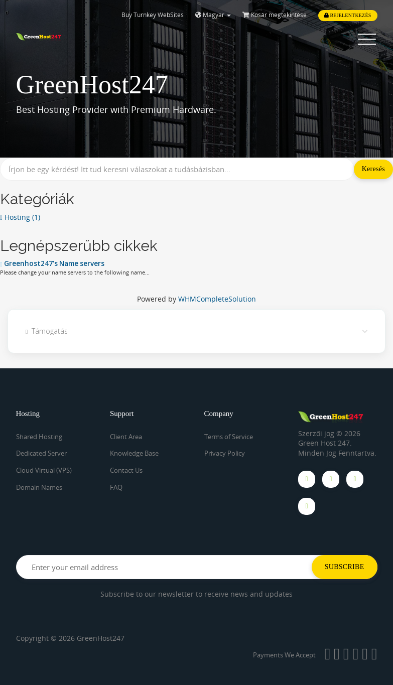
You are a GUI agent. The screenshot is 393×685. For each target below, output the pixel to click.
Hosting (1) (20, 217)
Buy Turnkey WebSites (152, 15)
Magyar (213, 15)
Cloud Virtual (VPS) (44, 470)
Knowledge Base (134, 453)
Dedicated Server (41, 453)
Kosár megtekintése (274, 15)
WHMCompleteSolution (217, 299)
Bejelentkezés (347, 15)
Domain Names (39, 486)
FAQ (116, 486)
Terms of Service (228, 436)
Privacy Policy (224, 453)
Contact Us (126, 470)
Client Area (126, 436)
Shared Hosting (39, 436)
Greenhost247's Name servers (52, 263)
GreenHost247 (100, 638)
